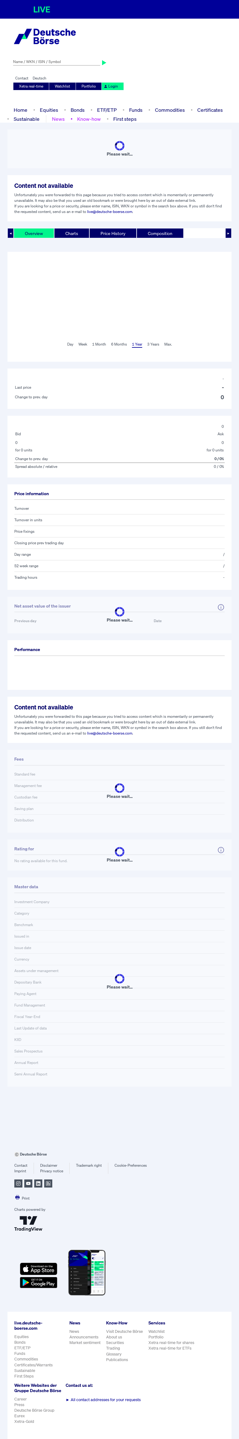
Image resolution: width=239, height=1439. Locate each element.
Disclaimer (48, 1165)
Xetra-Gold (24, 1421)
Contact (21, 78)
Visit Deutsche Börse (124, 1331)
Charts (71, 233)
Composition (160, 233)
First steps (125, 118)
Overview (34, 233)
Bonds (78, 109)
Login (111, 86)
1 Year (137, 344)
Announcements (83, 1337)
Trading (113, 1348)
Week (82, 344)
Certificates (210, 109)
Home (20, 109)
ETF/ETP (107, 109)
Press (19, 1404)
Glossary (114, 1354)
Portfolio (89, 86)
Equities (49, 109)
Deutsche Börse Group (34, 1410)
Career (20, 1399)
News (58, 118)
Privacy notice (51, 1171)
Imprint (20, 1171)
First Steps (24, 1376)
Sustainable (27, 118)
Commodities (170, 109)
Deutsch (39, 78)
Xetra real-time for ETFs (169, 1348)
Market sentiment (85, 1342)
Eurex (19, 1416)
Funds (136, 109)
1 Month (99, 344)
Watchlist (62, 86)
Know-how (89, 118)
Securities (115, 1342)
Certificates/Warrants (33, 1365)
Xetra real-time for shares (171, 1342)
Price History (113, 233)
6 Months (119, 344)
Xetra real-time (31, 86)
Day (70, 344)
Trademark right (89, 1165)
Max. (168, 344)
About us (114, 1337)
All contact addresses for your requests (103, 1399)
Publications (117, 1359)
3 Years (153, 344)
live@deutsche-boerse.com (109, 211)
